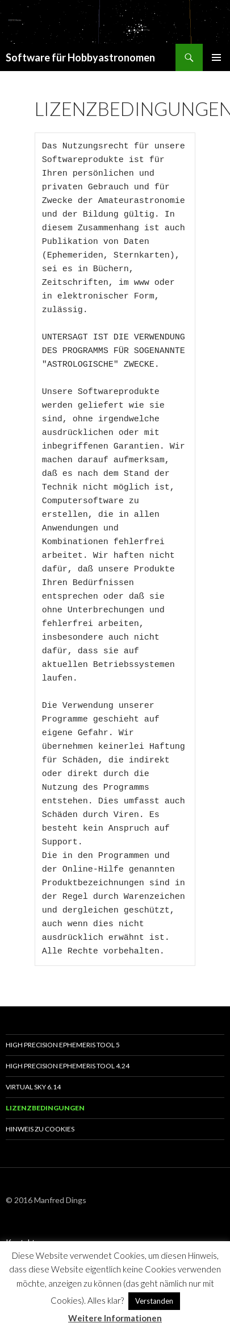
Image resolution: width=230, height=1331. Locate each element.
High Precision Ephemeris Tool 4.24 (67, 1066)
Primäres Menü (216, 57)
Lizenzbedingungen (45, 1108)
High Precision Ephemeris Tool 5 (63, 1044)
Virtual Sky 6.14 (33, 1087)
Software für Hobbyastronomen (80, 57)
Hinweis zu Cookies (40, 1129)
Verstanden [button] (154, 1300)
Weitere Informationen (115, 1318)
